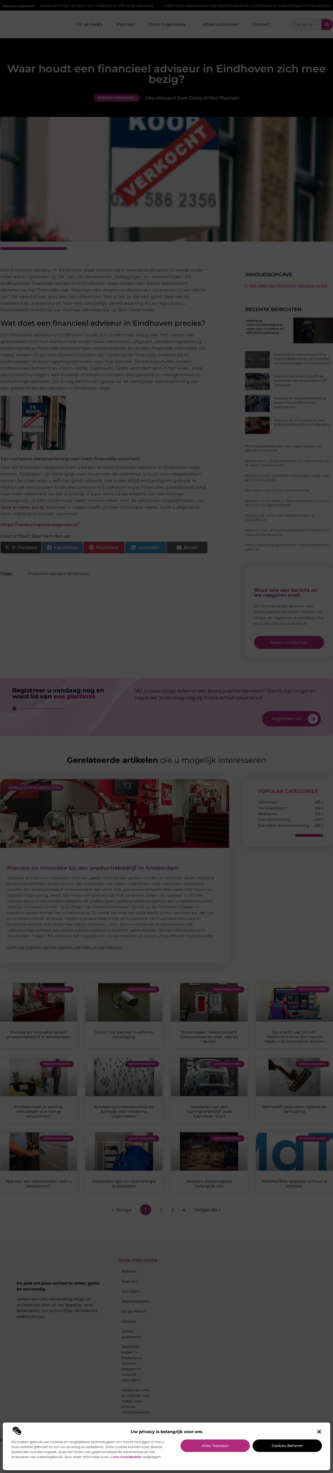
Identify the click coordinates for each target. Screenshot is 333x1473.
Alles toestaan (215, 1445)
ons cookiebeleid (127, 1457)
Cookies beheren (287, 1445)
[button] (319, 1431)
